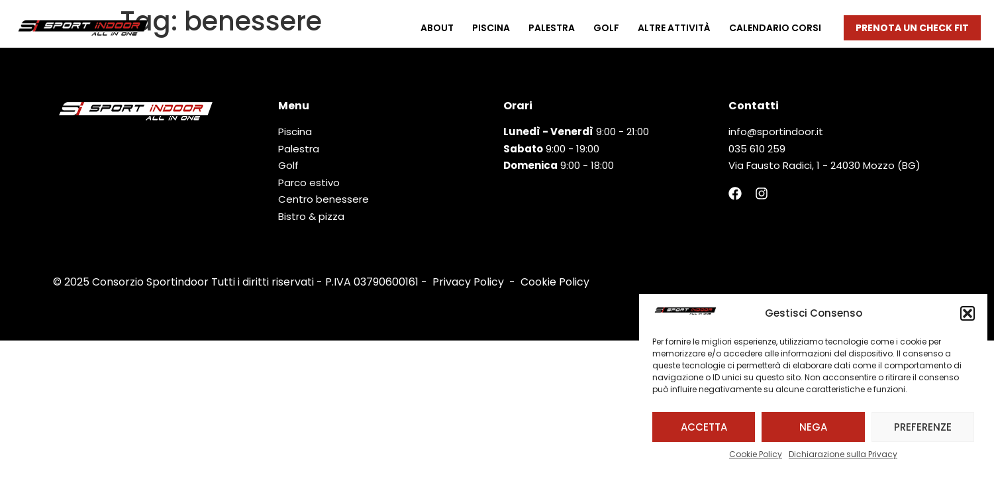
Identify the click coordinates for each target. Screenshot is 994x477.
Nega (813, 427)
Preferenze (923, 427)
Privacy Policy (468, 282)
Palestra (551, 27)
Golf (606, 27)
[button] (967, 313)
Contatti (753, 105)
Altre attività (674, 27)
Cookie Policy (755, 454)
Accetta (704, 427)
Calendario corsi (775, 27)
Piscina (491, 27)
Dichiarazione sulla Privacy (843, 454)
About (437, 27)
